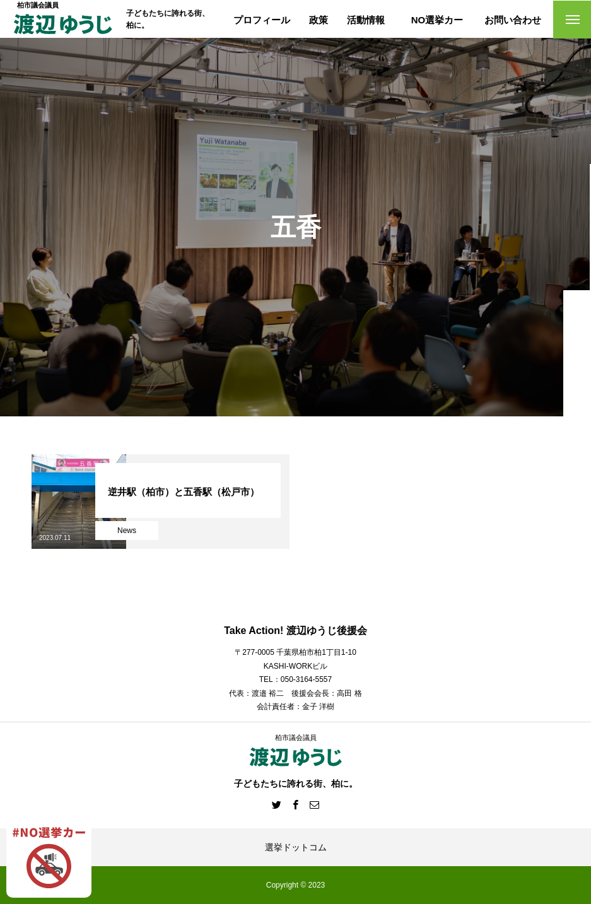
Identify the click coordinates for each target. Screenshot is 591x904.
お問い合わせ (512, 20)
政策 (318, 20)
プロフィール (261, 20)
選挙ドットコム (296, 847)
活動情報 (366, 20)
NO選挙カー (437, 20)
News (126, 530)
